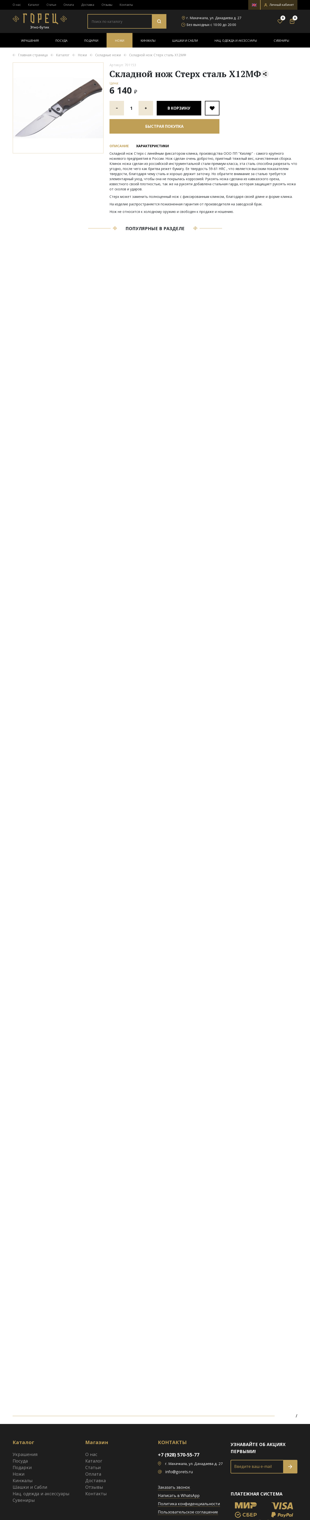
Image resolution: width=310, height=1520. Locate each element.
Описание (119, 146)
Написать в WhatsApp (179, 1495)
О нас (17, 5)
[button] (279, 5)
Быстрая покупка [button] (164, 126)
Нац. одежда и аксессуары (236, 41)
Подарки (91, 41)
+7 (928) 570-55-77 (178, 1454)
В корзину (179, 108)
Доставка (87, 5)
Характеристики (152, 146)
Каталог (33, 5)
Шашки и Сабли (185, 41)
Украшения (30, 41)
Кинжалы (148, 41)
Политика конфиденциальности (189, 1503)
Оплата (68, 5)
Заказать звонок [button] (174, 1487)
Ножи (119, 41)
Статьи (51, 5)
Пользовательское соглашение (188, 1512)
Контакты (126, 5)
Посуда (61, 41)
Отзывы (106, 5)
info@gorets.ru (179, 1471)
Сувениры (281, 41)
